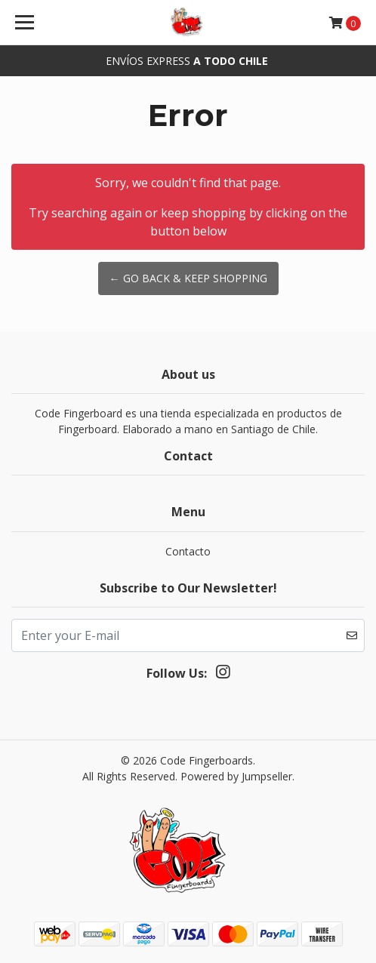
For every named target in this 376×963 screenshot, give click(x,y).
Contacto (188, 551)
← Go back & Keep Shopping (188, 278)
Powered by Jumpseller (236, 776)
